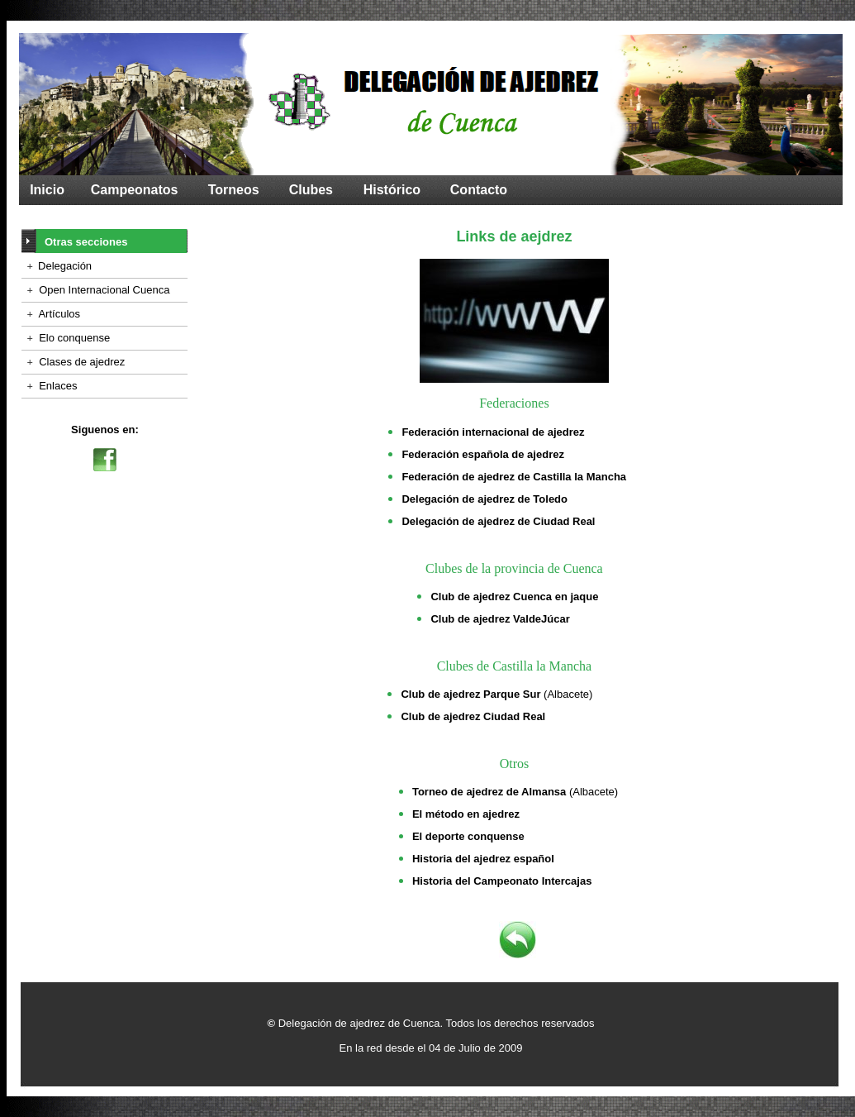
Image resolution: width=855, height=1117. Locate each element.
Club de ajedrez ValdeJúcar (499, 619)
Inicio (47, 190)
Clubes (311, 190)
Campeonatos (134, 190)
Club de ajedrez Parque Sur (470, 694)
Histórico (391, 190)
